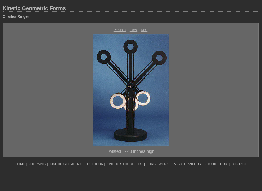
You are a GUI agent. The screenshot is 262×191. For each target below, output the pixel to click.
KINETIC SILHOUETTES (124, 164)
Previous (120, 30)
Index (133, 30)
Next (144, 30)
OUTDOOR (95, 164)
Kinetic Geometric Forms (34, 8)
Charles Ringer (16, 16)
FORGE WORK (158, 164)
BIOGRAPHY (37, 164)
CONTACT (239, 164)
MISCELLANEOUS (187, 164)
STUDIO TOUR (216, 164)
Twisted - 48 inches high (131, 151)
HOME (20, 164)
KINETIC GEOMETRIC (66, 164)
